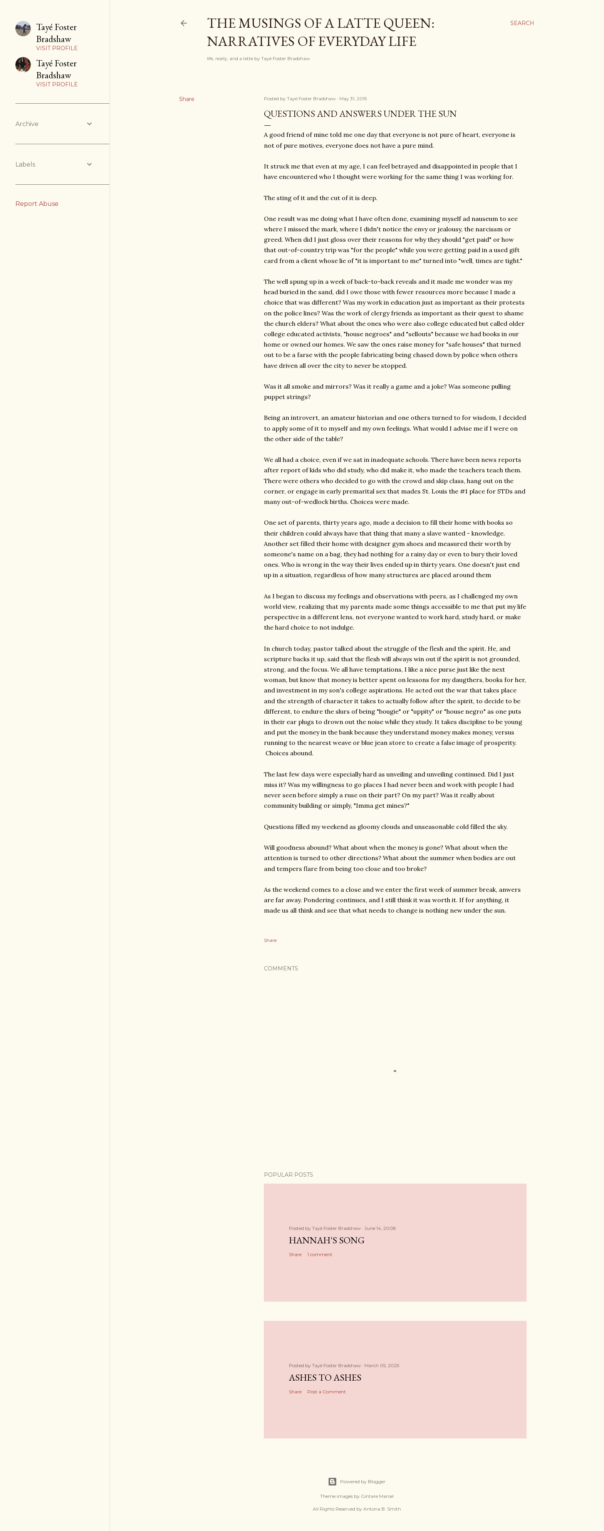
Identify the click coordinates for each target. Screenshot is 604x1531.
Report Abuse (37, 203)
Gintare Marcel (377, 1496)
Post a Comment (326, 1392)
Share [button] (187, 99)
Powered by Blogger (357, 1481)
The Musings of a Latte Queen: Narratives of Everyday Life (321, 32)
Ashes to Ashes (325, 1377)
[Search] (522, 23)
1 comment (319, 1254)
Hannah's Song (326, 1240)
